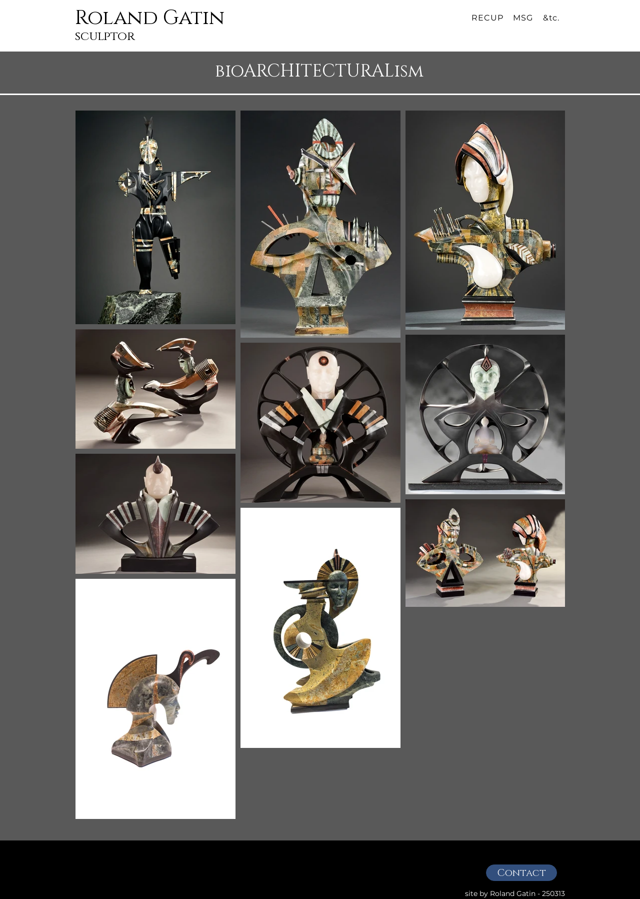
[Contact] (521, 872)
